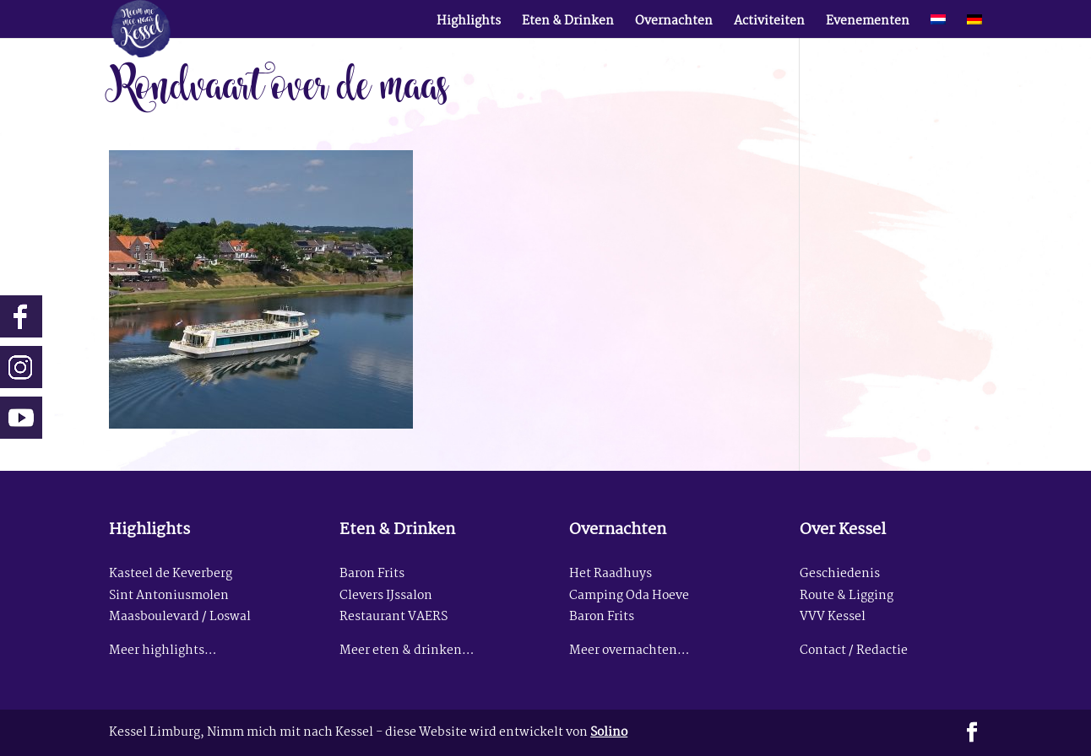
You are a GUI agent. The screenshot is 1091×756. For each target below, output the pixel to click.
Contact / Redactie (854, 651)
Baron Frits (371, 574)
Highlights (469, 23)
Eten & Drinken (568, 23)
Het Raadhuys (610, 574)
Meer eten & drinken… (406, 651)
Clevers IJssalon (385, 596)
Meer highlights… (162, 651)
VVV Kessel (833, 617)
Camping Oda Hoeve (629, 596)
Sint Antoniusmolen (169, 596)
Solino (608, 732)
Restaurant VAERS (393, 617)
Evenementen (867, 23)
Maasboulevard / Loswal (180, 617)
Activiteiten (769, 23)
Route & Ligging (846, 596)
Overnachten (674, 23)
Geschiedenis (840, 574)
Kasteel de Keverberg (170, 574)
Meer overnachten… (629, 651)
